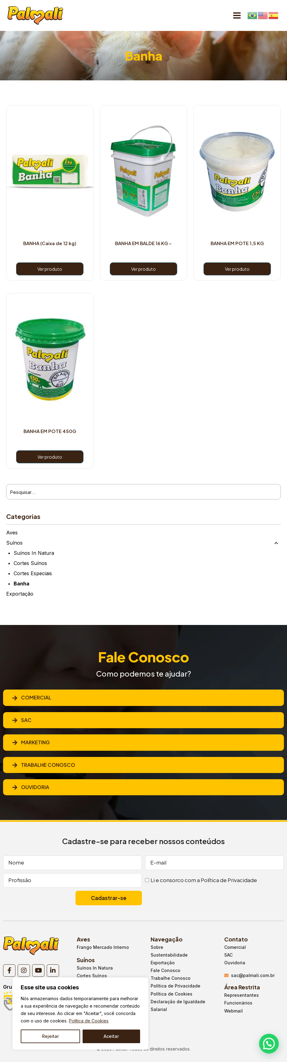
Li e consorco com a (204, 880)
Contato (236, 939)
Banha (21, 583)
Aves (12, 532)
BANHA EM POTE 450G (50, 431)
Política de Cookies (89, 1020)
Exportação (19, 594)
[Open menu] (237, 15)
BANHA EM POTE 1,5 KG (237, 243)
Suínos (14, 543)
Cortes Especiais (33, 573)
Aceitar (111, 1036)
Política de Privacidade (229, 880)
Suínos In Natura (34, 553)
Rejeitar (50, 1036)
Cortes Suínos (30, 563)
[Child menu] (276, 543)
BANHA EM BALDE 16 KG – (143, 243)
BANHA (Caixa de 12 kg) (49, 243)
